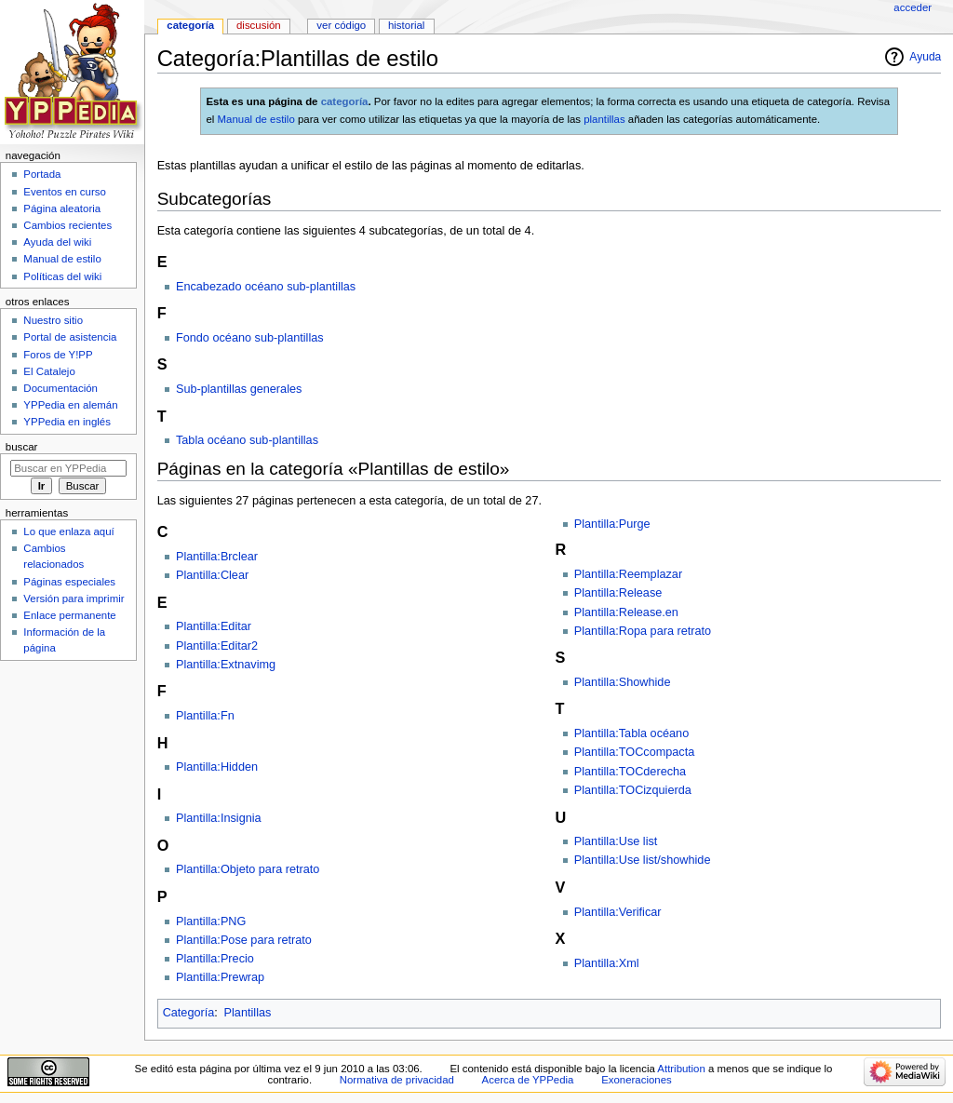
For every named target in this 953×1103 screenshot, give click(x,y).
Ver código (341, 25)
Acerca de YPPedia (528, 1079)
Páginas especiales (69, 581)
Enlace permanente (69, 615)
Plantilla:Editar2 (217, 645)
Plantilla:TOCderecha (630, 771)
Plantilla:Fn (205, 715)
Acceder (912, 7)
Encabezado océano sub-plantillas (266, 286)
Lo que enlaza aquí (68, 531)
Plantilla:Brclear (217, 556)
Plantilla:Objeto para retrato (247, 869)
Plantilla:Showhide (622, 682)
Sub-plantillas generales (239, 389)
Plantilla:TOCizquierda (632, 790)
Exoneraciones (636, 1079)
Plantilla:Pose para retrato (244, 940)
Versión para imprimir (73, 598)
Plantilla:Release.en (626, 612)
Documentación (60, 388)
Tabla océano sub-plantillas (247, 440)
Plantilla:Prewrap (220, 977)
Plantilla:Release (618, 592)
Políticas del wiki (62, 276)
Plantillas (248, 1012)
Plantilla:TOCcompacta (634, 752)
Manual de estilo (256, 119)
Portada (41, 174)
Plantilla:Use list (616, 841)
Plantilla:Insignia (219, 818)
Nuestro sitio (53, 320)
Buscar (22, 446)
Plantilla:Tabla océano (631, 733)
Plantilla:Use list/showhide (642, 860)
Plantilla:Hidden (217, 766)
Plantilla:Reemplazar (628, 574)
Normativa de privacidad (397, 1079)
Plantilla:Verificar (618, 912)
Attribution (681, 1068)
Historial (406, 25)
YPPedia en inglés (67, 421)
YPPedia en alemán (70, 404)
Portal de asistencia (69, 337)
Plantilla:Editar (213, 626)
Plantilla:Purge (612, 524)
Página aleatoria (62, 208)
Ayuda (925, 56)
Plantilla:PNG (211, 921)
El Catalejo (48, 371)
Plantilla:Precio (215, 958)
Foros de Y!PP (57, 354)
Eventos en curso (64, 191)
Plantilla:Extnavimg (225, 664)
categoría (345, 101)
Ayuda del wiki (57, 242)
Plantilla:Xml (606, 963)
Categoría (189, 1012)
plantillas (604, 119)
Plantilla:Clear (212, 575)
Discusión (258, 25)
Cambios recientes (67, 225)
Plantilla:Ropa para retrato (642, 631)
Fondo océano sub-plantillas (250, 337)
